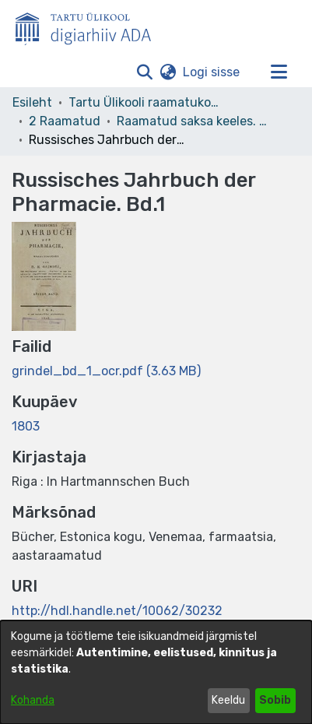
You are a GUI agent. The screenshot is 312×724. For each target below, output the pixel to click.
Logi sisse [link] (212, 72)
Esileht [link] (32, 102)
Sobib (275, 700)
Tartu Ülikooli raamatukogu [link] (146, 102)
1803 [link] (26, 426)
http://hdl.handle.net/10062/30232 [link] (117, 610)
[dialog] (156, 672)
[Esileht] (89, 25)
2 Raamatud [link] (64, 121)
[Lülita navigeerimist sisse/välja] (278, 72)
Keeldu (228, 700)
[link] (106, 371)
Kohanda (32, 700)
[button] (144, 72)
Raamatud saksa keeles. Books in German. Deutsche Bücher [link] (194, 121)
